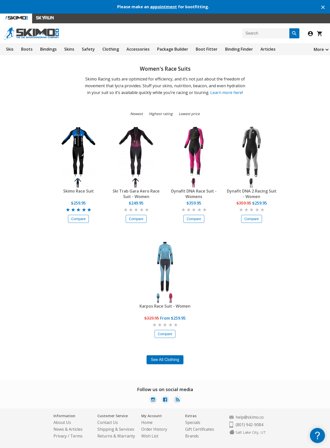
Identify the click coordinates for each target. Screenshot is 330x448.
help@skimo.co (250, 417)
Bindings (48, 49)
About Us (62, 422)
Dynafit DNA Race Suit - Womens (194, 193)
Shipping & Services (115, 429)
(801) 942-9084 (249, 424)
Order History (154, 429)
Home (147, 422)
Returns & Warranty (116, 436)
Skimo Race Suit (78, 191)
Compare (78, 219)
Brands (192, 436)
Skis (10, 49)
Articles (268, 49)
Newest (136, 113)
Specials (192, 422)
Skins (69, 49)
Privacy (60, 436)
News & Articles (68, 429)
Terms (76, 436)
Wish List (149, 436)
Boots (27, 49)
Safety (88, 49)
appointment (163, 7)
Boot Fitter (207, 49)
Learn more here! (226, 92)
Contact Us (107, 422)
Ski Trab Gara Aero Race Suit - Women (136, 193)
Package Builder (172, 49)
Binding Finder (239, 49)
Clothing (110, 49)
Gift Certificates (199, 429)
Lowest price (189, 113)
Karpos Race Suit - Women (165, 306)
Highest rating (161, 113)
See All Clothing (165, 359)
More (319, 49)
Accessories (138, 49)
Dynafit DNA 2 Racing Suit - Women (252, 193)
